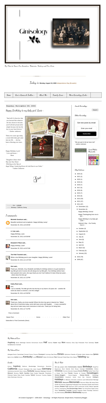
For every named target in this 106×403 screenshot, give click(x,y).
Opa (76, 342)
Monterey (68, 342)
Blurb (63, 369)
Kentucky (28, 356)
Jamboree (79, 379)
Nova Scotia (34, 373)
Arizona (9, 366)
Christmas (58, 371)
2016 (79, 190)
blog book (84, 392)
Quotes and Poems (92, 384)
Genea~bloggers (60, 375)
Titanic (56, 390)
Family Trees (92, 371)
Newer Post (10, 317)
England (39, 369)
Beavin (15, 354)
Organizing (69, 384)
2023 (79, 174)
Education (70, 371)
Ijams (9, 357)
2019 (79, 182)
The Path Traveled (17, 254)
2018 (79, 185)
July (80, 237)
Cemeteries (89, 369)
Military (87, 382)
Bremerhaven (35, 342)
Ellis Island (33, 369)
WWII (58, 392)
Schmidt (18, 344)
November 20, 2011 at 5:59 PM (20, 293)
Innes (12, 357)
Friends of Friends (76, 354)
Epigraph (75, 371)
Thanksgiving (62, 388)
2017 (79, 187)
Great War (81, 377)
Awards (79, 367)
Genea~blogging (72, 375)
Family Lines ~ (59, 95)
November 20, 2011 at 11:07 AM (21, 260)
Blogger (84, 398)
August (81, 234)
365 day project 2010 (61, 367)
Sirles (71, 357)
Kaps (59, 342)
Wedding (62, 392)
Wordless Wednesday (73, 392)
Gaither (84, 354)
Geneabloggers (92, 373)
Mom (63, 342)
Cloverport (41, 354)
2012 (79, 201)
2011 (79, 204)
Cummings (48, 354)
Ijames (95, 354)
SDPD (76, 386)
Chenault (26, 354)
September (82, 231)
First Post (64, 373)
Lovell (34, 357)
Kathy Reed (15, 284)
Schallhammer (12, 344)
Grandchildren (59, 377)
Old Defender (50, 357)
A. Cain (13, 231)
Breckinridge (32, 366)
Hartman (50, 342)
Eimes (60, 354)
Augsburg (11, 342)
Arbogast (10, 354)
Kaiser (55, 342)
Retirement (71, 386)
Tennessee (38, 375)
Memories (82, 382)
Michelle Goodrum (17, 219)
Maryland (37, 371)
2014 (79, 196)
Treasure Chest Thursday (84, 390)
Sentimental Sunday (83, 386)
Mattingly (43, 371)
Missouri (39, 357)
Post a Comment (14, 313)
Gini (12, 266)
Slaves (75, 357)
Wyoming (19, 377)
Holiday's (95, 377)
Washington (14, 377)
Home (9, 95)
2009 (79, 259)
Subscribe (86, 134)
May (80, 242)
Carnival (82, 369)
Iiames (88, 354)
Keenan (21, 357)
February (82, 250)
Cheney (31, 354)
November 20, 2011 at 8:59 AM (20, 236)
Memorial (66, 382)
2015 (79, 193)
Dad (52, 354)
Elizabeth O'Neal (16, 243)
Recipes (57, 386)
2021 (79, 176)
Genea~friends (84, 375)
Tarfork (33, 375)
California (19, 207)
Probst (64, 357)
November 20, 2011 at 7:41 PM (20, 309)
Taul (87, 357)
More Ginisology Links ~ (78, 95)
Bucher (41, 342)
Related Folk (64, 386)
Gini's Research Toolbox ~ (25, 95)
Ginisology (95, 375)
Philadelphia (48, 373)
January (81, 253)
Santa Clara (17, 375)
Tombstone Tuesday (65, 390)
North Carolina (24, 373)
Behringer (23, 342)
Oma (73, 342)
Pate (55, 357)
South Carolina (25, 375)
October (81, 228)
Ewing (25, 207)
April (80, 245)
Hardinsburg (11, 371)
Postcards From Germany (86, 342)
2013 (79, 198)
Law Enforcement (88, 379)
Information (74, 379)
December (82, 206)
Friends (70, 373)
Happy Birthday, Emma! (85, 211)
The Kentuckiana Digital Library (90, 388)
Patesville (41, 373)
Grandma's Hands (70, 377)
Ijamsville (16, 371)
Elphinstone (67, 354)
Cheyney (35, 354)
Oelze (45, 357)
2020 (79, 179)
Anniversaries (72, 367)
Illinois (21, 371)
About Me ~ (43, 95)
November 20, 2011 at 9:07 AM (20, 248)
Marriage (95, 379)
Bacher (17, 342)
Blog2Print (95, 367)
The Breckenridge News (74, 388)
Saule (96, 342)
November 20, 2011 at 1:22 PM (20, 277)
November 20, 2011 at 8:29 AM (20, 225)
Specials (96, 386)
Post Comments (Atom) (22, 320)
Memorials (74, 382)
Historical (88, 377)
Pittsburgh (59, 357)
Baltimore (24, 366)
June (80, 239)
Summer (57, 388)
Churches (65, 371)
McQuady (49, 371)
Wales (9, 377)
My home (92, 382)
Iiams (91, 354)
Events (80, 371)
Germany (46, 368)
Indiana (25, 371)
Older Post (66, 317)
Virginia (49, 375)
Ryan (68, 357)
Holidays (59, 379)
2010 (79, 257)
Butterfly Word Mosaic (72, 369)
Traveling (44, 375)
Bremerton (48, 366)
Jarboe (16, 357)
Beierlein (28, 342)
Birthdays (13, 207)
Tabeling (81, 356)
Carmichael (20, 354)
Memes (58, 382)
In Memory (67, 379)
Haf (45, 342)
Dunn (55, 354)
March (81, 248)
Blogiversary (58, 369)
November (82, 209)
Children (96, 369)
